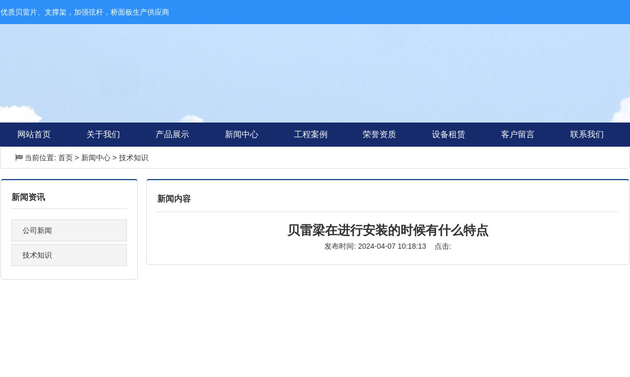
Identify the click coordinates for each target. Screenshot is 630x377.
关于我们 (103, 134)
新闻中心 (241, 134)
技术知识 (133, 157)
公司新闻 (37, 230)
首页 (65, 157)
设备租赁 (448, 134)
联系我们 (587, 134)
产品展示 (172, 134)
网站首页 (34, 134)
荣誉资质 (379, 134)
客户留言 (518, 134)
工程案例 (311, 134)
